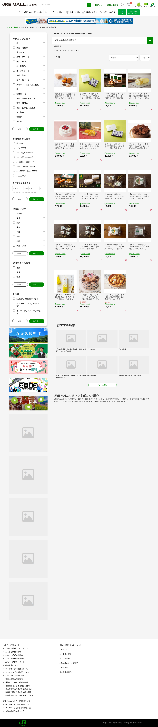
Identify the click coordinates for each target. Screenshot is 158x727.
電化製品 (20, 111)
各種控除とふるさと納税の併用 (17, 685)
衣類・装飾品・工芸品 (25, 107)
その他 (19, 121)
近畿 (18, 231)
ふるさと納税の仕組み (14, 655)
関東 (18, 222)
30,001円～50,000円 (24, 156)
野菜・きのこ (22, 61)
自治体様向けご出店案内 (68, 663)
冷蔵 (18, 267)
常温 (18, 276)
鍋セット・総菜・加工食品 (27, 84)
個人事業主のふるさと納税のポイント (20, 688)
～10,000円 (21, 147)
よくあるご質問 (65, 654)
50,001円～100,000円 (25, 161)
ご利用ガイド (64, 649)
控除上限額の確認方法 (14, 678)
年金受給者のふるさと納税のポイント (20, 695)
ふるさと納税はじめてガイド (16, 648)
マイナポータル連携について (16, 668)
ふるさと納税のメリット (14, 661)
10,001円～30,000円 (24, 152)
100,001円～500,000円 (25, 166)
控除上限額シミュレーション (70, 645)
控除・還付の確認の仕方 (14, 675)
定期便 (19, 116)
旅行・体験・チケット (25, 98)
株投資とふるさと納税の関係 (16, 682)
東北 (18, 217)
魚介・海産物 (22, 47)
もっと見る (102, 384)
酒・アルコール (22, 70)
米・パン (20, 51)
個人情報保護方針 (66, 672)
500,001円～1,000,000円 (26, 170)
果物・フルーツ (22, 56)
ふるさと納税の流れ (13, 651)
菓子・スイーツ (22, 79)
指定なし (20, 143)
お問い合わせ (64, 658)
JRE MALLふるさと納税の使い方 (18, 707)
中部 (18, 226)
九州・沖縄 (21, 245)
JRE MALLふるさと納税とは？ (17, 704)
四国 (18, 240)
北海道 (19, 213)
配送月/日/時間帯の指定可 (27, 298)
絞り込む (36, 128)
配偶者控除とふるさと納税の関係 (18, 692)
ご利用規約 (63, 667)
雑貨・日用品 (22, 102)
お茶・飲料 (21, 75)
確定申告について (12, 665)
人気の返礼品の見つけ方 (14, 711)
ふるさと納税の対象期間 (14, 658)
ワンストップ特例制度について (17, 672)
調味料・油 (21, 93)
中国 (18, 236)
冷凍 (18, 272)
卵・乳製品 (21, 65)
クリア (20, 128)
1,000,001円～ (22, 175)
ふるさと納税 (12, 27)
